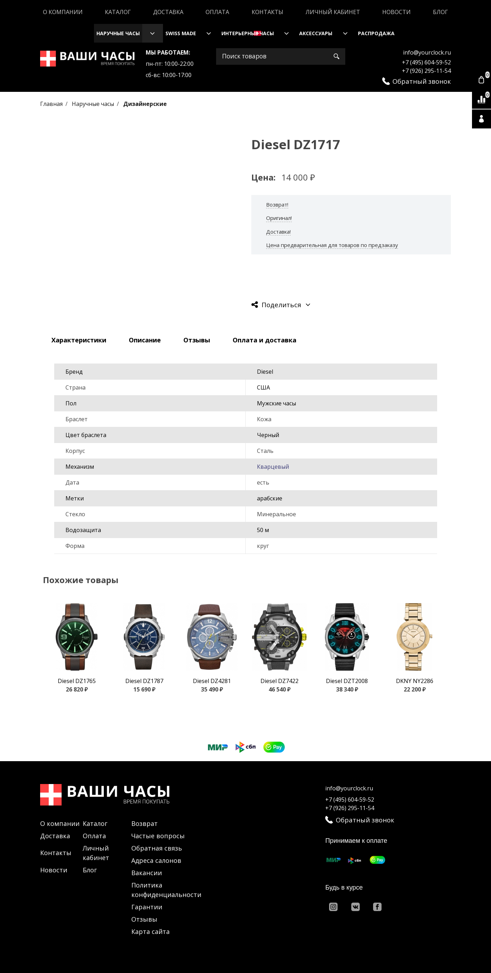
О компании (63, 12)
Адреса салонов (156, 860)
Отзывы (144, 919)
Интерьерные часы (247, 33)
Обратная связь (156, 848)
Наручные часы (118, 33)
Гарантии (146, 907)
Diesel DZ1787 (144, 681)
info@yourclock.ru (427, 52)
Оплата (217, 12)
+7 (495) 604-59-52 (426, 62)
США (263, 387)
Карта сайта (150, 931)
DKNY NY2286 (414, 681)
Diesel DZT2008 (347, 681)
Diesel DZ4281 (212, 681)
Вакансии (146, 872)
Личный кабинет (333, 12)
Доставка (168, 12)
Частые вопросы (158, 836)
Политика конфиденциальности (166, 890)
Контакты (267, 12)
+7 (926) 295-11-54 (426, 71)
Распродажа (376, 33)
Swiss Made (180, 33)
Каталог (118, 12)
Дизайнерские (145, 104)
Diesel (265, 371)
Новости (396, 12)
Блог (440, 12)
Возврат (144, 823)
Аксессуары (315, 33)
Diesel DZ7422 (279, 681)
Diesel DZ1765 (77, 681)
